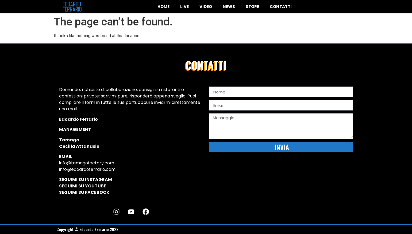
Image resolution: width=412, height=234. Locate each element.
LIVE (184, 6)
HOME (163, 6)
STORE (252, 6)
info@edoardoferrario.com (87, 169)
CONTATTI (281, 6)
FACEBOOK (97, 192)
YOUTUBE (95, 186)
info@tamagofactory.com (86, 163)
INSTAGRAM (98, 179)
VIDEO (205, 6)
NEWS (229, 6)
